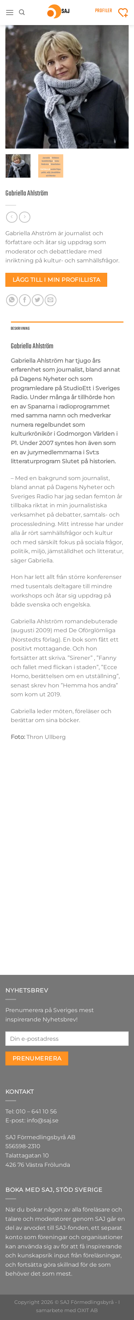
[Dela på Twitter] (38, 300)
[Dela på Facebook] (25, 300)
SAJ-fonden (72, 1227)
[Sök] (22, 12)
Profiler (103, 11)
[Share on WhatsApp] (12, 300)
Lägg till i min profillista (56, 279)
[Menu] (9, 12)
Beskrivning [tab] (20, 328)
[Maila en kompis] (50, 300)
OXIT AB (87, 1310)
